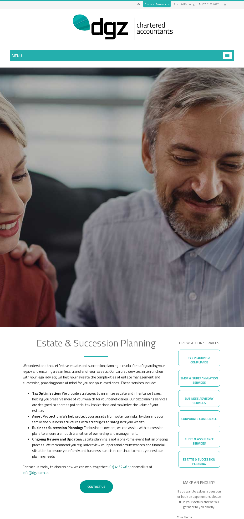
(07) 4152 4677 (208, 4)
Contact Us (96, 486)
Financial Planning (183, 4)
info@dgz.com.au (36, 472)
